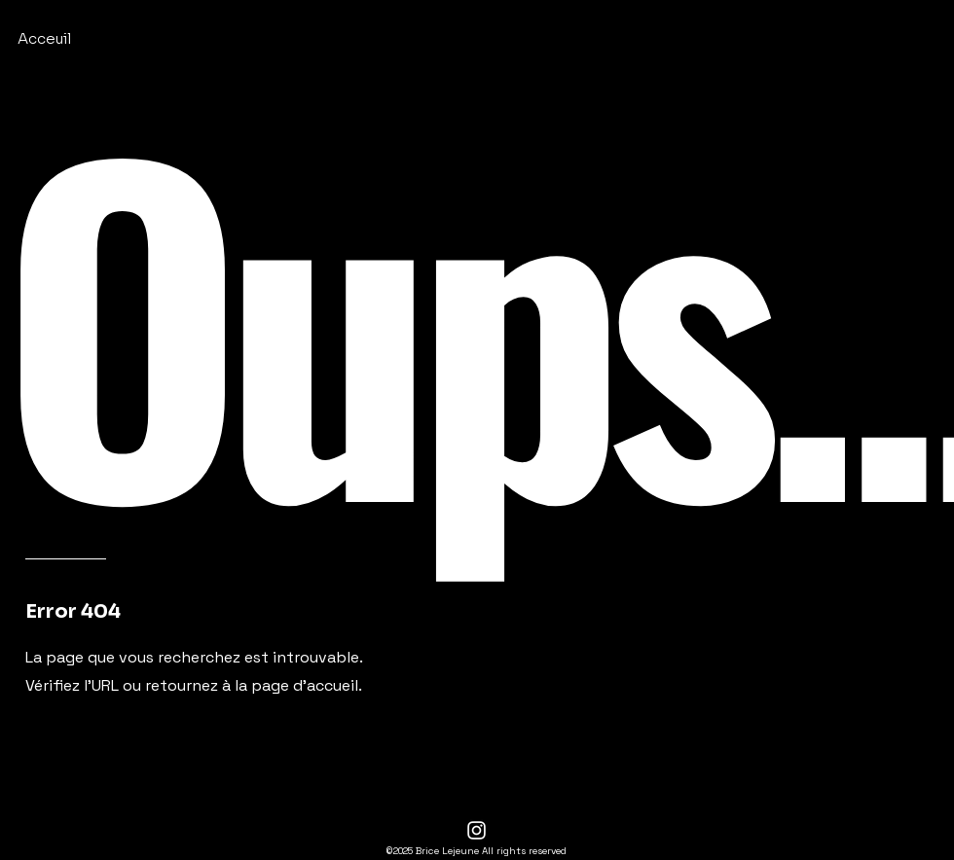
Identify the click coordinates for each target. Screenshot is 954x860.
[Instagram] (476, 830)
